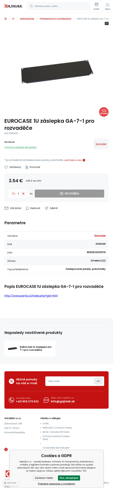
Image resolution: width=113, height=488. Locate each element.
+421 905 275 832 (27, 401)
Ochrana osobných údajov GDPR (56, 438)
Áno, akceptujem (69, 478)
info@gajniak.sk (63, 401)
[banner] (13, 6)
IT (13, 18)
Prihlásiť (98, 381)
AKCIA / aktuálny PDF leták (56, 432)
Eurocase (101, 144)
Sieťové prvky (27, 18)
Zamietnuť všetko (44, 478)
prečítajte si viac (73, 160)
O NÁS (46, 423)
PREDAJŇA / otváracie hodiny (57, 427)
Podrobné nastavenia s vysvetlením (56, 484)
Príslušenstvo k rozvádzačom (55, 18)
